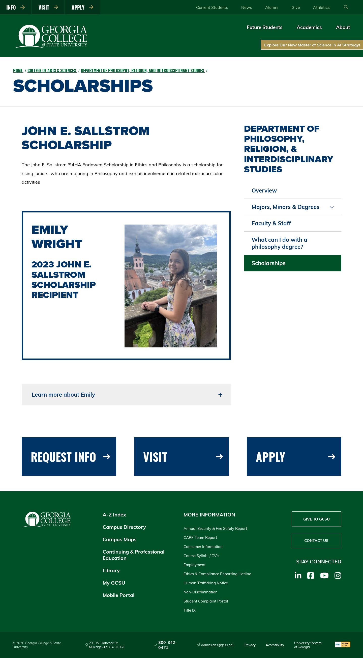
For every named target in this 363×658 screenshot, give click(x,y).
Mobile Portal (118, 595)
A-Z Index (114, 514)
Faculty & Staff (271, 223)
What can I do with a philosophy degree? (279, 243)
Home (18, 70)
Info (15, 7)
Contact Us (316, 540)
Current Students (212, 7)
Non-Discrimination (201, 592)
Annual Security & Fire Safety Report (215, 528)
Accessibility (275, 645)
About (343, 27)
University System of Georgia (307, 645)
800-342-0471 (166, 645)
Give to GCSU (316, 519)
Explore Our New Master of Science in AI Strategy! (312, 44)
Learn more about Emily (63, 394)
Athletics (321, 7)
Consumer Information (203, 546)
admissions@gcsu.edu (215, 645)
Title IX (190, 610)
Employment (194, 564)
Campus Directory (124, 527)
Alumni (271, 7)
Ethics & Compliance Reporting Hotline (217, 573)
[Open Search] (346, 7)
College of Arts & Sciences (52, 70)
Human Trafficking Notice (206, 583)
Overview (264, 190)
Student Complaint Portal (206, 601)
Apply (83, 7)
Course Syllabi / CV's (201, 555)
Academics (309, 27)
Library (111, 570)
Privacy (250, 645)
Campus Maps (119, 539)
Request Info (70, 456)
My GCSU (114, 583)
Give (295, 7)
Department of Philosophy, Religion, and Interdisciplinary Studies (143, 70)
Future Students (265, 27)
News (246, 7)
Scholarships (269, 263)
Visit (48, 7)
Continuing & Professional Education (133, 555)
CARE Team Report (200, 537)
